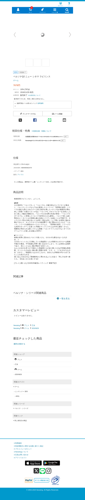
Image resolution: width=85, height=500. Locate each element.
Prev (15, 34)
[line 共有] (49, 119)
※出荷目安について (34, 95)
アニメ (26, 325)
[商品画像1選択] (29, 62)
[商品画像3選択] (45, 62)
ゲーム (16, 80)
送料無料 (40, 103)
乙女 (33, 325)
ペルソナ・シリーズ (21, 408)
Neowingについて (21, 452)
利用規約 (18, 443)
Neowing (16, 325)
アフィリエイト (21, 458)
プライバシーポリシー (23, 449)
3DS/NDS (35, 328)
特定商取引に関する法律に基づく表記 (29, 446)
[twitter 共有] (20, 119)
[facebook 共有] (34, 119)
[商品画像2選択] (37, 62)
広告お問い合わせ (21, 455)
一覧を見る (65, 298)
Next (70, 34)
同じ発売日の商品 (21, 420)
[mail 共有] (64, 119)
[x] (36, 471)
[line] (42, 471)
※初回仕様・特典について (41, 131)
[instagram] (48, 470)
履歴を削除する (19, 344)
